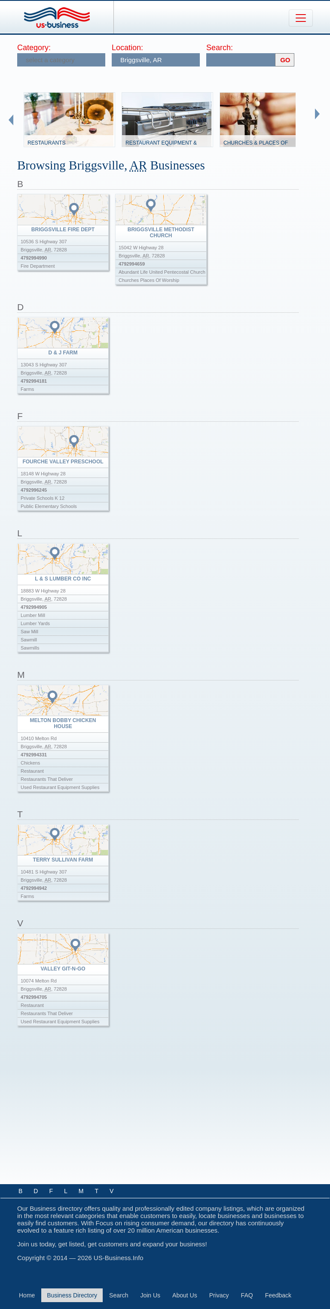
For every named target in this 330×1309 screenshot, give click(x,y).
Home (27, 1295)
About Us (184, 1295)
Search (118, 1295)
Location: (127, 47)
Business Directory (72, 1295)
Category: (34, 47)
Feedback (278, 1295)
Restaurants (46, 143)
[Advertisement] (166, 1112)
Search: (219, 47)
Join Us (150, 1295)
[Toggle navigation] (301, 18)
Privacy (219, 1295)
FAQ (247, 1295)
